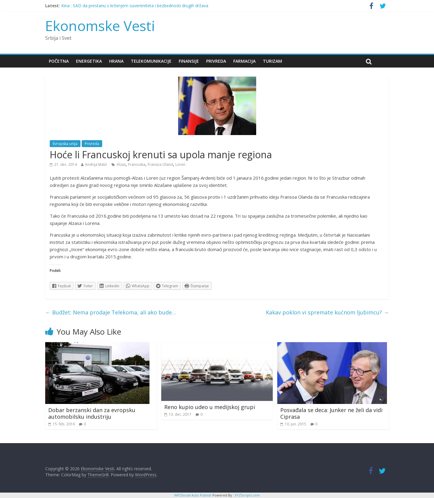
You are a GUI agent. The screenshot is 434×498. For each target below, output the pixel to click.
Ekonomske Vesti (100, 25)
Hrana (116, 61)
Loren (180, 164)
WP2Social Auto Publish (193, 495)
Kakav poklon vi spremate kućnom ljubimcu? (327, 312)
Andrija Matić (96, 164)
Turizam (272, 61)
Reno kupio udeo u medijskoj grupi (209, 407)
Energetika (89, 61)
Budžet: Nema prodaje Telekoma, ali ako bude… (110, 312)
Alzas (121, 164)
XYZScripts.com (247, 495)
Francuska (136, 164)
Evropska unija (65, 143)
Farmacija (244, 61)
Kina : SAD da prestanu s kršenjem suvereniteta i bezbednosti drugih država (134, 5)
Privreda (216, 61)
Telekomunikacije (151, 61)
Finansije (189, 61)
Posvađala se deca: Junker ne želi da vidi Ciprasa (331, 413)
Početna (59, 61)
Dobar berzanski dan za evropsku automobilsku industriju (91, 413)
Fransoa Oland (160, 164)
